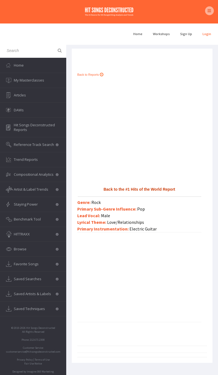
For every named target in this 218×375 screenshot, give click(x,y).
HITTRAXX (36, 234)
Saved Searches (36, 278)
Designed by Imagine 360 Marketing (33, 371)
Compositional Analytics (36, 174)
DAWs (19, 109)
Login (207, 34)
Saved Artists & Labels (36, 293)
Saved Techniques (36, 308)
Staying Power (36, 204)
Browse (36, 248)
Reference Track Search (36, 144)
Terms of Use (42, 359)
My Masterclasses (29, 80)
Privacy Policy (25, 359)
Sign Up (186, 34)
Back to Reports (90, 74)
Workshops (161, 34)
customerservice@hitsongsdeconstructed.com (33, 351)
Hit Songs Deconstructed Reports (34, 127)
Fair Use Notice (33, 363)
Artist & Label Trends (36, 189)
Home (137, 34)
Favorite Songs (36, 263)
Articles (20, 95)
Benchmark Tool (36, 219)
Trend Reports (26, 159)
